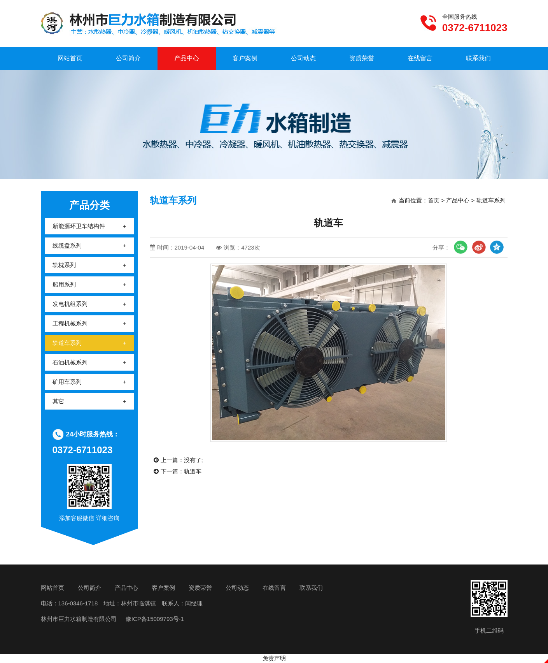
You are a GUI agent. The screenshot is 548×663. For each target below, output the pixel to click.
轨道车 (192, 471)
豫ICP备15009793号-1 (154, 619)
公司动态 (303, 58)
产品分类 (89, 205)
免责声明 (274, 658)
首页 (433, 200)
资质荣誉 (361, 58)
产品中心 (186, 58)
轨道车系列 (491, 200)
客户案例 (245, 58)
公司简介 (128, 58)
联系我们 (478, 58)
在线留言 (420, 58)
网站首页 (70, 58)
